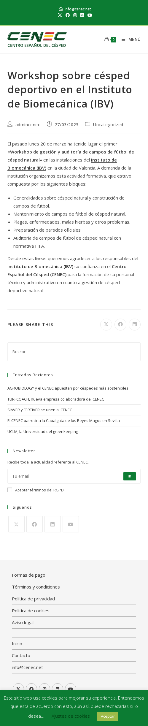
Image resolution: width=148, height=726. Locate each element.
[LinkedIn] (52, 524)
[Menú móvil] (129, 39)
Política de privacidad (33, 599)
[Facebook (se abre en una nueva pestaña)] (67, 15)
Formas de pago (28, 575)
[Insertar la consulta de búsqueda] (74, 351)
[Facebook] (34, 524)
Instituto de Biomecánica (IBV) (40, 266)
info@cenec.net (78, 9)
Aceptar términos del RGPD (35, 490)
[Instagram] (44, 689)
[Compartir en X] (106, 324)
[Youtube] (71, 524)
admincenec (27, 124)
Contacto (21, 655)
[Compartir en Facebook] (120, 324)
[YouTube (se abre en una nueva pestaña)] (89, 15)
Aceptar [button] (108, 716)
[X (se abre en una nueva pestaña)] (60, 15)
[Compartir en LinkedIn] (135, 324)
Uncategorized (108, 124)
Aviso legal (23, 622)
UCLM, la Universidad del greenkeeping (42, 431)
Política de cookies (31, 610)
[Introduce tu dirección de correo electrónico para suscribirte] (74, 476)
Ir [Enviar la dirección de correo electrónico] (129, 476)
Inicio (17, 643)
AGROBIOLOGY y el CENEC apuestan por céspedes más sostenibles (67, 388)
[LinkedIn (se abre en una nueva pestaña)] (82, 15)
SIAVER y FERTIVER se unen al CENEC (39, 409)
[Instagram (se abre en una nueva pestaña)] (75, 15)
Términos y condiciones (36, 587)
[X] (16, 524)
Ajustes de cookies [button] (71, 716)
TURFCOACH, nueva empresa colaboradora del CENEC (55, 399)
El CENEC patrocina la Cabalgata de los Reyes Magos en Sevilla (63, 420)
